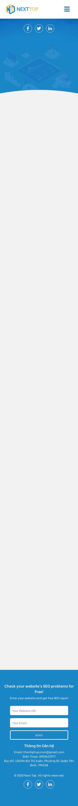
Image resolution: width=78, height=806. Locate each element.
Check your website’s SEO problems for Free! (39, 688)
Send (39, 735)
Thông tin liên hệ (39, 745)
